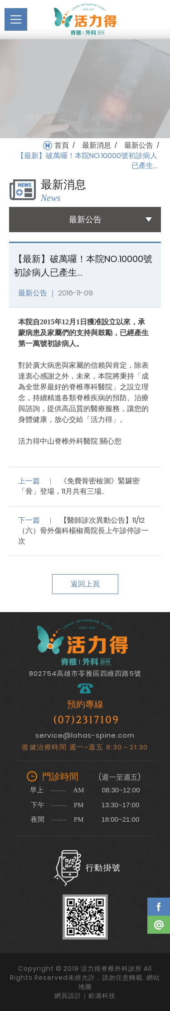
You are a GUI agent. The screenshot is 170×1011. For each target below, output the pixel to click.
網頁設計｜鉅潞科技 (85, 995)
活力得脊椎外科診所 (85, 19)
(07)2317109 (86, 720)
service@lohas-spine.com (85, 735)
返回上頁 (85, 584)
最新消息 (96, 145)
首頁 (61, 145)
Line (158, 925)
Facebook (158, 907)
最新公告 (138, 145)
